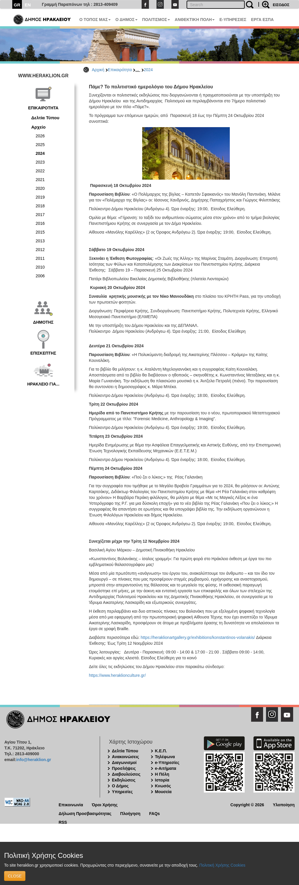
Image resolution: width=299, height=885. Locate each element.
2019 (40, 197)
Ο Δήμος (120, 786)
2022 (40, 171)
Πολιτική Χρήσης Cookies (222, 865)
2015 (40, 232)
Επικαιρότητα (120, 69)
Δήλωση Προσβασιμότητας (85, 813)
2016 (40, 223)
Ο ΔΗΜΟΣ (126, 19)
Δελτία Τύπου (45, 117)
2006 (40, 276)
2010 (40, 267)
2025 (40, 144)
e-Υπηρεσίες (167, 762)
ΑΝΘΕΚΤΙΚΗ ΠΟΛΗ (195, 19)
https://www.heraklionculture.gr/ (117, 675)
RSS (63, 822)
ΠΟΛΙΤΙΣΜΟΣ (156, 19)
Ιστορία (162, 780)
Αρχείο (38, 127)
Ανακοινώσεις (125, 756)
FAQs (154, 813)
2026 (40, 136)
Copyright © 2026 (247, 804)
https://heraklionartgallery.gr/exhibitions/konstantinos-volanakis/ (198, 637)
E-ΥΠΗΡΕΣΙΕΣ (232, 19)
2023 (40, 162)
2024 (148, 69)
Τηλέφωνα (165, 756)
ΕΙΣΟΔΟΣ (281, 5)
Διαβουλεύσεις (126, 774)
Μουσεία (163, 791)
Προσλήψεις (124, 768)
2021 (40, 179)
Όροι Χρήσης (105, 804)
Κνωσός (163, 786)
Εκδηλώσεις (123, 780)
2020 (40, 188)
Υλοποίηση (284, 804)
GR (17, 4)
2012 (40, 249)
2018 (40, 206)
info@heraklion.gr (33, 759)
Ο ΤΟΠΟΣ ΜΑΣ (95, 19)
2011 (40, 258)
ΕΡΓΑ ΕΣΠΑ (262, 19)
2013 (40, 241)
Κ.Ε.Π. (161, 751)
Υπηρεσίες (122, 791)
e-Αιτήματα (165, 768)
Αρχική (98, 69)
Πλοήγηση (130, 813)
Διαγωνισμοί (124, 762)
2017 (40, 214)
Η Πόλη (162, 774)
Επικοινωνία (71, 804)
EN (28, 4)
